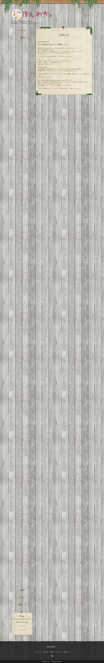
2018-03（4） (23, 556)
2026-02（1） (23, 50)
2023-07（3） (23, 219)
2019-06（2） (23, 475)
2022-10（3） (23, 262)
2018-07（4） (23, 534)
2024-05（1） (23, 164)
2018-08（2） (23, 529)
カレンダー (21, 597)
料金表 (23, 590)
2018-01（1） (23, 567)
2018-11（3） (23, 513)
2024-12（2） (23, 126)
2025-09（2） (23, 77)
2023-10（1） (23, 202)
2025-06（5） (23, 93)
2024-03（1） (23, 175)
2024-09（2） (23, 142)
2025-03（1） (23, 110)
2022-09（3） (23, 268)
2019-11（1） (23, 453)
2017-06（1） (23, 583)
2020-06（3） (23, 415)
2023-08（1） (23, 213)
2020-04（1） (23, 426)
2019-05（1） (23, 480)
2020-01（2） (23, 442)
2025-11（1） (23, 66)
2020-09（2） (23, 398)
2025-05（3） (23, 99)
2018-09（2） (23, 524)
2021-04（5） (23, 360)
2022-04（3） (23, 295)
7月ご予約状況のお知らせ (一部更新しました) (53, 44)
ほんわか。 (52, 646)
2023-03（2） (23, 240)
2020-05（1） (23, 420)
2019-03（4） (23, 491)
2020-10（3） (23, 393)
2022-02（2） (23, 306)
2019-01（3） (23, 502)
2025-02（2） (23, 115)
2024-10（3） (23, 137)
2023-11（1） (23, 197)
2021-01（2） (23, 376)
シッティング (22, 626)
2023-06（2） (23, 224)
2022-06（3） (23, 284)
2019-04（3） (23, 485)
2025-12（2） (23, 61)
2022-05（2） (23, 289)
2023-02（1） (23, 246)
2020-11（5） (23, 387)
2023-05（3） (23, 229)
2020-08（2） (23, 404)
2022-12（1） (23, 257)
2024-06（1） (23, 159)
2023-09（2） (23, 208)
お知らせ (22, 37)
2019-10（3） (23, 458)
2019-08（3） (23, 464)
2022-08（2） (23, 273)
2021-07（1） (23, 344)
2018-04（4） (23, 551)
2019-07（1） (23, 469)
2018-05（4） (23, 545)
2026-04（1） (23, 44)
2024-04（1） (23, 170)
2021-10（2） (23, 327)
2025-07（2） (23, 88)
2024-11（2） (23, 131)
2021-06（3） (23, 349)
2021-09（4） (23, 333)
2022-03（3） (23, 300)
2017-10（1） (23, 578)
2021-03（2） (23, 366)
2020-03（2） (23, 431)
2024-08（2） (23, 148)
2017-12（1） (23, 573)
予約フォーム (23, 604)
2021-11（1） (23, 322)
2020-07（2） (23, 409)
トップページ (22, 30)
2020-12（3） (23, 382)
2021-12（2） (23, 317)
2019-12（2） (23, 447)
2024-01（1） (23, 186)
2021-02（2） (23, 371)
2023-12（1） (23, 191)
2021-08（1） (23, 338)
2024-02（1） (23, 180)
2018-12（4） (23, 507)
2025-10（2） (23, 72)
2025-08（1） (23, 82)
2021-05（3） (23, 355)
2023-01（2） (23, 251)
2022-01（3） (23, 311)
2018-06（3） (23, 540)
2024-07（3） (23, 153)
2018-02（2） (23, 562)
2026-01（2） (23, 55)
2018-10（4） (23, 518)
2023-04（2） (23, 235)
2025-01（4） (23, 121)
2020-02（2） (23, 436)
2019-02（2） (23, 496)
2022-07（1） (23, 278)
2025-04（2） (23, 104)
